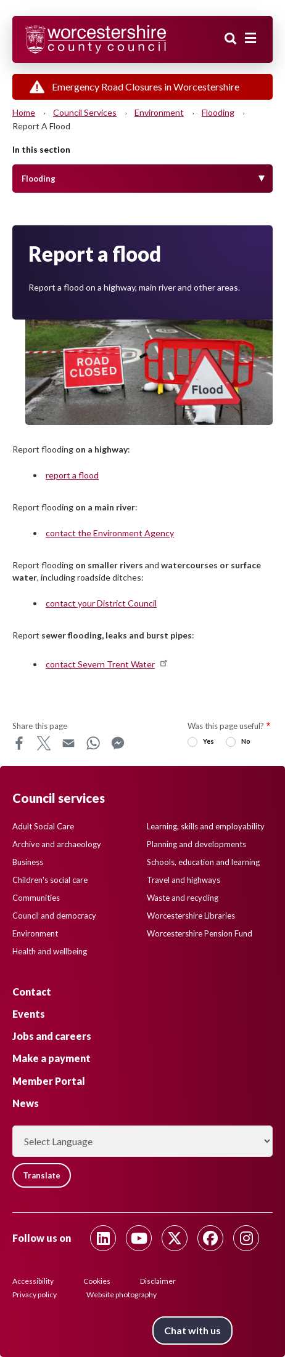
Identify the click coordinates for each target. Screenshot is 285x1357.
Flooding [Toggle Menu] (39, 178)
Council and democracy (54, 915)
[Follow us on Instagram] (246, 1238)
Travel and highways (183, 880)
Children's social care (50, 880)
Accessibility (33, 1281)
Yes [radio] (208, 741)
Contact (31, 991)
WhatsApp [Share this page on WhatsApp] (93, 743)
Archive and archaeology (56, 844)
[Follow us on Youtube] (139, 1238)
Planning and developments (196, 844)
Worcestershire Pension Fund (199, 933)
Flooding (218, 112)
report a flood (72, 475)
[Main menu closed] (250, 38)
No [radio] (245, 741)
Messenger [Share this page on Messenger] (118, 743)
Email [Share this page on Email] (68, 743)
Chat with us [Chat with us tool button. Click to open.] (192, 1330)
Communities (36, 898)
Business (27, 862)
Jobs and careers (51, 1036)
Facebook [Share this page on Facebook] (19, 743)
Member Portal (48, 1081)
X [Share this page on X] (44, 743)
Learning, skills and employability (206, 826)
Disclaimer (158, 1281)
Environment (159, 112)
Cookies (96, 1281)
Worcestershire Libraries (191, 915)
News (25, 1103)
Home (23, 112)
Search (230, 38)
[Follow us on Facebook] (210, 1238)
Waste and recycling (182, 898)
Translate (41, 1175)
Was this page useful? (226, 726)
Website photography (121, 1294)
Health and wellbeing (49, 951)
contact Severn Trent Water (107, 664)
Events (28, 1014)
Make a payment (51, 1058)
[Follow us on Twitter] (175, 1238)
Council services (85, 112)
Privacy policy (34, 1294)
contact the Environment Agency (110, 533)
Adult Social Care (43, 826)
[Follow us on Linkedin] (103, 1238)
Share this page (39, 726)
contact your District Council (101, 603)
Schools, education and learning (203, 862)
